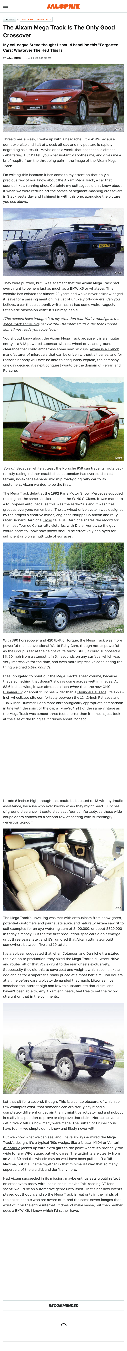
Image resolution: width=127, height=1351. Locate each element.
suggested (35, 953)
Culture (9, 19)
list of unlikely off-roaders (82, 299)
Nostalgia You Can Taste (36, 19)
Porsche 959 (72, 468)
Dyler (47, 520)
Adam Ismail (14, 58)
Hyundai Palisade (91, 692)
